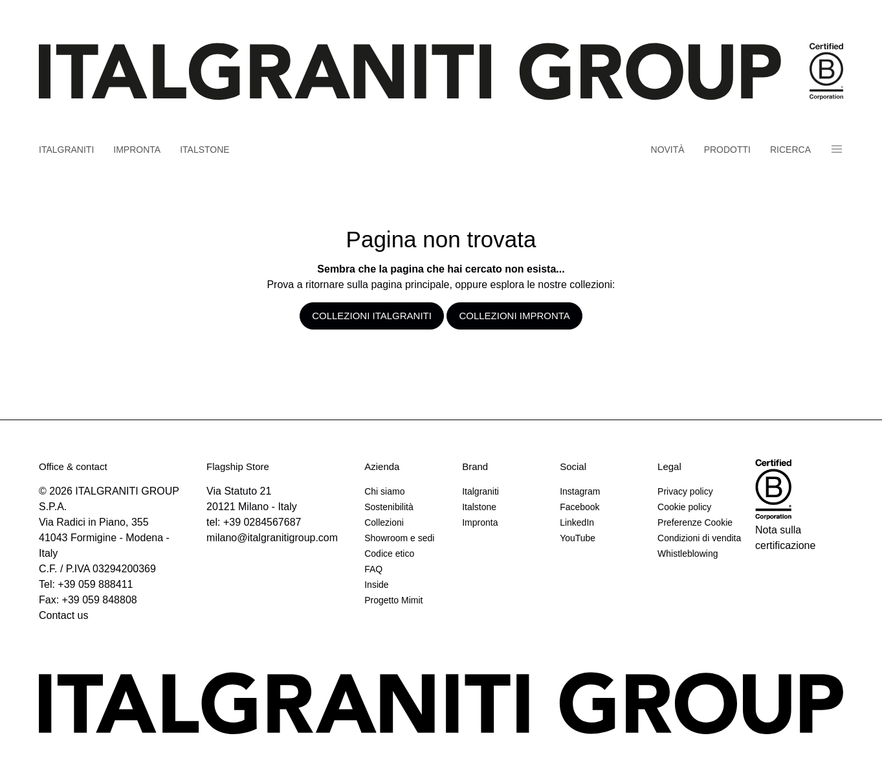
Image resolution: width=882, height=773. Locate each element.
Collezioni (384, 522)
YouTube (577, 538)
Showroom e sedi (399, 538)
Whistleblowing (687, 553)
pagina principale (410, 284)
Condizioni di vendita (699, 538)
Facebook (579, 507)
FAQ (373, 569)
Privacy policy (685, 491)
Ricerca (790, 149)
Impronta (136, 149)
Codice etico (389, 553)
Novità (668, 149)
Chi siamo (384, 491)
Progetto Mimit (393, 600)
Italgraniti (66, 149)
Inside (376, 584)
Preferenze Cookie (695, 522)
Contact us (63, 615)
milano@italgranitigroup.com (272, 537)
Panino (836, 149)
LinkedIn (577, 522)
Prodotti (727, 149)
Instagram (580, 491)
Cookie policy (684, 507)
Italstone (205, 149)
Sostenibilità (388, 507)
